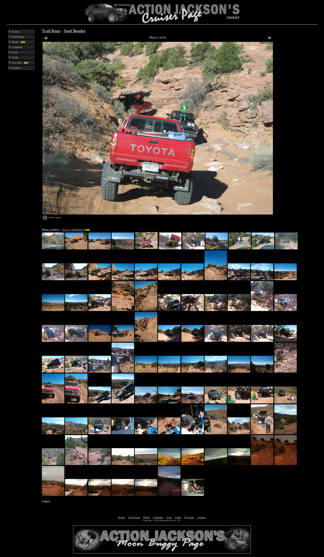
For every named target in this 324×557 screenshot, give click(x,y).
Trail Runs (51, 31)
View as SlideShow (73, 229)
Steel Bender (75, 31)
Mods (146, 517)
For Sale (189, 517)
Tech (169, 517)
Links (178, 517)
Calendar (158, 517)
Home (121, 517)
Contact (201, 517)
